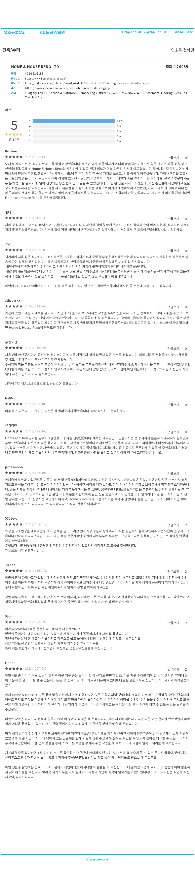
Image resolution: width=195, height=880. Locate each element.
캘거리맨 (11, 425)
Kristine (11, 151)
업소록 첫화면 (182, 50)
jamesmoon (14, 466)
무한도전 (11, 341)
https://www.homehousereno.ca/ (45, 78)
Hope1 (10, 662)
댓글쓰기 (173, 157)
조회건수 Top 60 (130, 32)
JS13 (8, 244)
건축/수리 (10, 50)
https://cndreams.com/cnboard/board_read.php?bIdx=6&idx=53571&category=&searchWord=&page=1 (87, 83)
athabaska (12, 300)
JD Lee (10, 564)
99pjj (9, 616)
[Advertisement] (97, 824)
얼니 (8, 212)
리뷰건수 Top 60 (155, 32)
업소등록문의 (15, 32)
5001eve (11, 518)
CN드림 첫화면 (52, 32)
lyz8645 (10, 398)
